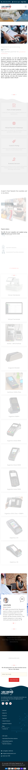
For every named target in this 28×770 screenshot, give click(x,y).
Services (4, 710)
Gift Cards (4, 735)
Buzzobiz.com (21, 765)
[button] (2, 15)
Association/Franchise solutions (10, 738)
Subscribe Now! (14, 680)
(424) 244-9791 (6, 1)
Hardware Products (6, 723)
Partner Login (17, 1)
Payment (4, 718)
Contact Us (5, 728)
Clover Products (6, 720)
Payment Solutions (6, 743)
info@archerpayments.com (9, 753)
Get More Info (7, 16)
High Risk (23, 1)
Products (4, 715)
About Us (4, 713)
